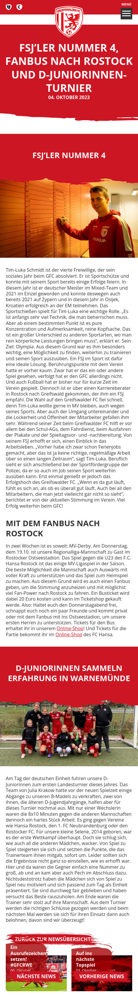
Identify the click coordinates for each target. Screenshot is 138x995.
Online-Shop (70, 628)
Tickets (9, 7)
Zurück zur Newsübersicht (53, 939)
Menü (126, 10)
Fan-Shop (19, 7)
